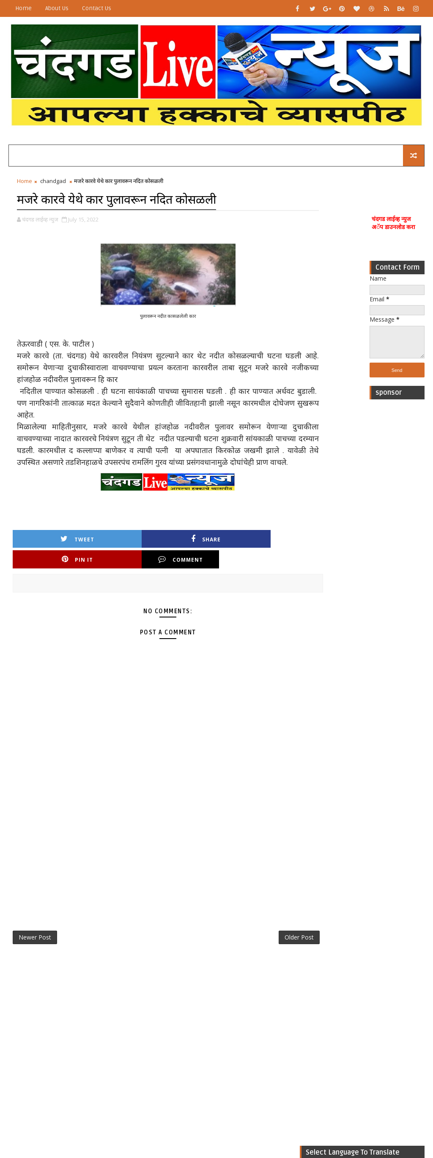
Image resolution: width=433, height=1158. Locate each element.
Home (23, 8)
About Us (57, 8)
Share (119, 552)
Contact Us (96, 8)
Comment (260, 552)
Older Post (271, 931)
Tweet (48, 552)
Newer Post (35, 931)
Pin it (189, 552)
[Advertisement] (397, 532)
